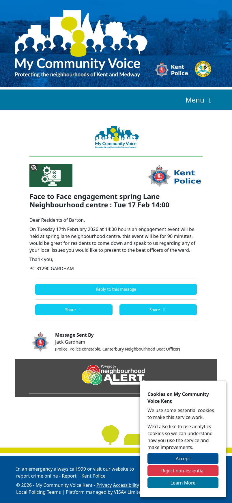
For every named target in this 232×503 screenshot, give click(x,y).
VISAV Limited (129, 492)
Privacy (104, 485)
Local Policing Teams (38, 492)
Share (74, 309)
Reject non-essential (183, 470)
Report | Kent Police (83, 476)
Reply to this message (116, 289)
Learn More (183, 483)
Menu (200, 100)
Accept (183, 458)
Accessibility (126, 485)
